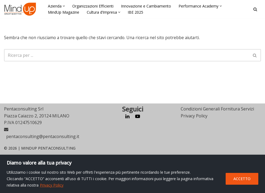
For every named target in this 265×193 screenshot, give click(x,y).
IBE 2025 (135, 12)
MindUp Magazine (63, 12)
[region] (132, 174)
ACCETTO (242, 178)
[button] (64, 6)
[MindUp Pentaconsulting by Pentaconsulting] (20, 9)
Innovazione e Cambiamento (146, 6)
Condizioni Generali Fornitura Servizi (217, 147)
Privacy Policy (51, 185)
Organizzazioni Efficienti (92, 6)
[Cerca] (255, 9)
